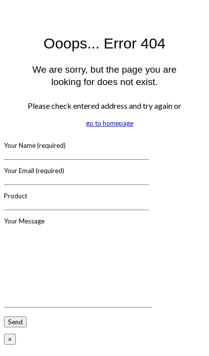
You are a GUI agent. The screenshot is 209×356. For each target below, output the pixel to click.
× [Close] (10, 339)
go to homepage (109, 123)
